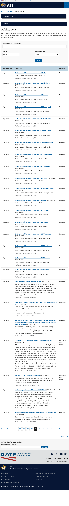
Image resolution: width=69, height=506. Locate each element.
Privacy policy (40, 479)
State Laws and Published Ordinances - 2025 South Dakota (33, 154)
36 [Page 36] (43, 429)
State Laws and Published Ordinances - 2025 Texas (31, 178)
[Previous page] (9, 429)
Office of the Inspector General (45, 473)
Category (5, 51)
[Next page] (61, 429)
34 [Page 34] (36, 429)
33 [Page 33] (32, 429)
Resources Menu (8, 16)
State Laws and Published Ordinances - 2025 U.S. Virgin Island (34, 188)
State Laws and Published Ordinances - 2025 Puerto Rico (33, 119)
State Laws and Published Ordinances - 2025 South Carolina (34, 142)
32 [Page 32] (28, 429)
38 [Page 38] (51, 429)
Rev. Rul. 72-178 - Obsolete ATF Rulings (27, 375)
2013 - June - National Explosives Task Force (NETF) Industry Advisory (35, 303)
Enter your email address (9, 444)
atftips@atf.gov (61, 461)
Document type (40, 51)
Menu (66, 5)
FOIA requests (5, 479)
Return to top (64, 436)
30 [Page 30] (20, 429)
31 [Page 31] (24, 429)
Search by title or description (12, 43)
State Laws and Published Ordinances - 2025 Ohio (30, 73)
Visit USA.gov (39, 486)
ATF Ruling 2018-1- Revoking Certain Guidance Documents (33, 340)
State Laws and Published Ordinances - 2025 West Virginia (33, 246)
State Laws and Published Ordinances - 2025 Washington (33, 234)
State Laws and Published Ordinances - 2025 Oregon (31, 95)
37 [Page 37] (47, 429)
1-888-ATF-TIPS (50, 461)
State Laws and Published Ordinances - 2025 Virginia (31, 222)
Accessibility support (7, 476)
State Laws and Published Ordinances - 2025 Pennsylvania (33, 107)
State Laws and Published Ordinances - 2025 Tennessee (32, 166)
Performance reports (42, 476)
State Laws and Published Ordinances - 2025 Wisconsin (32, 258)
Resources (9, 11)
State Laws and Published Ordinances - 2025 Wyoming (32, 269)
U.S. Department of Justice (31, 469)
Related (5, 24)
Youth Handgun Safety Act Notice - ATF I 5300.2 (30, 390)
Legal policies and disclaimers (10, 482)
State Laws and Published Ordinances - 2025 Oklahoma (32, 83)
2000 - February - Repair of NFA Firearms (28, 281)
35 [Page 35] (39, 429)
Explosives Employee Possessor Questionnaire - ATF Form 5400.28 (35, 413)
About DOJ (4, 473)
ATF (2, 11)
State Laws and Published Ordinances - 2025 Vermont (32, 210)
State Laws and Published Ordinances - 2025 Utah (30, 200)
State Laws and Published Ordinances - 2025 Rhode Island (33, 130)
